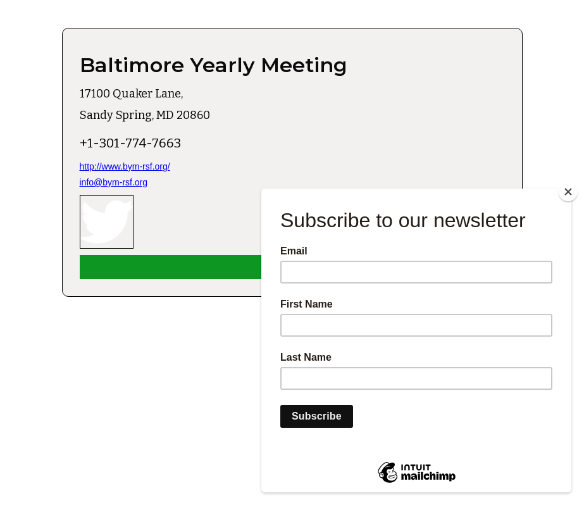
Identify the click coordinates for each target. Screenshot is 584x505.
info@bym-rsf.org (114, 182)
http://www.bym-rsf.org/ (125, 166)
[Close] (568, 191)
